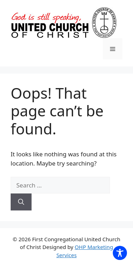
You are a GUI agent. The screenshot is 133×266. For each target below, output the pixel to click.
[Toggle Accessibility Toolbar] (120, 253)
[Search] (21, 201)
